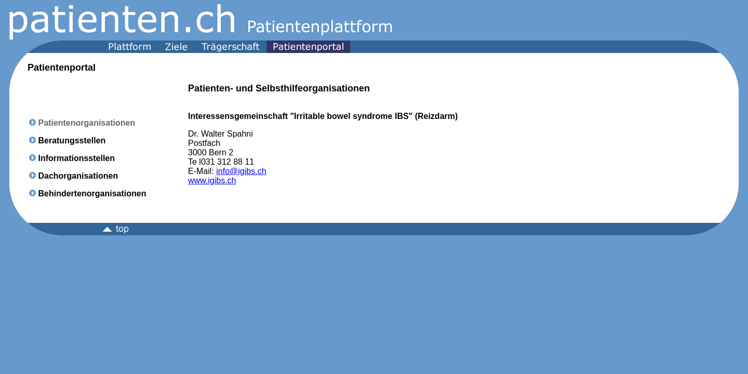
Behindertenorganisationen (92, 193)
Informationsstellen (76, 158)
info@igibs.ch (241, 171)
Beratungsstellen (71, 140)
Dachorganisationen (78, 175)
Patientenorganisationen (86, 122)
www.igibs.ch (212, 180)
